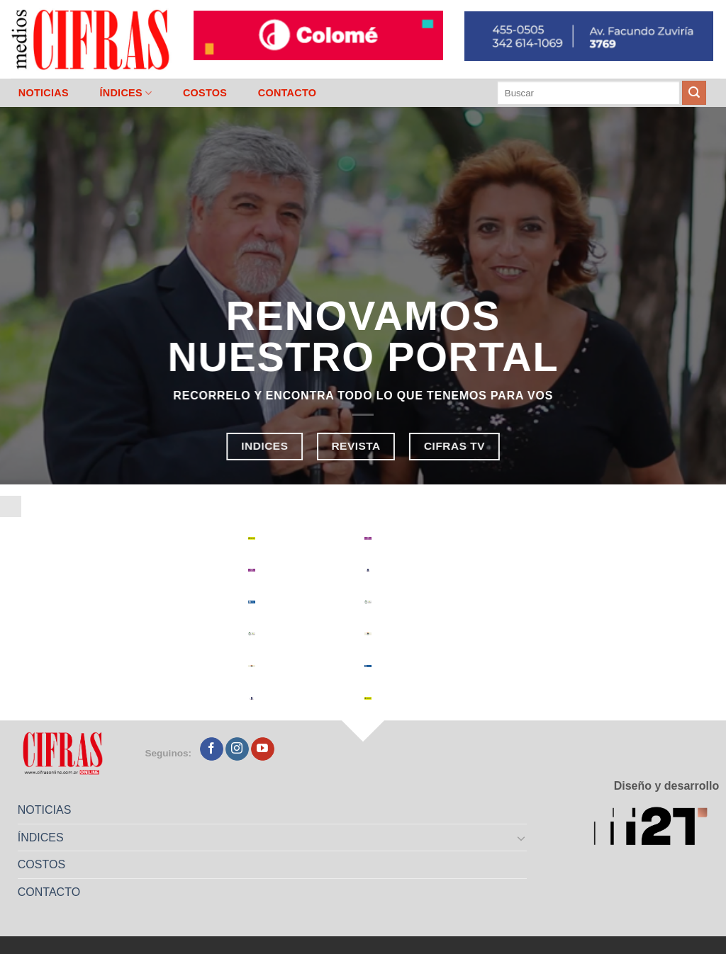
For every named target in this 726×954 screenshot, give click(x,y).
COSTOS (205, 92)
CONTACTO (287, 92)
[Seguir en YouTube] (262, 749)
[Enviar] (694, 93)
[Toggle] (521, 837)
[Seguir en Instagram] (237, 749)
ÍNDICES (125, 93)
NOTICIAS (43, 92)
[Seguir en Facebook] (211, 749)
